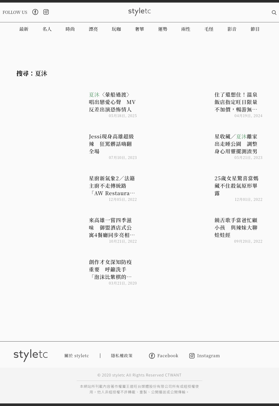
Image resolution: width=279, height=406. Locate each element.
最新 (23, 28)
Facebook (163, 356)
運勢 (162, 28)
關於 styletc (76, 355)
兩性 (185, 28)
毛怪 (209, 28)
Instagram (204, 355)
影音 (232, 28)
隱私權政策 (122, 355)
